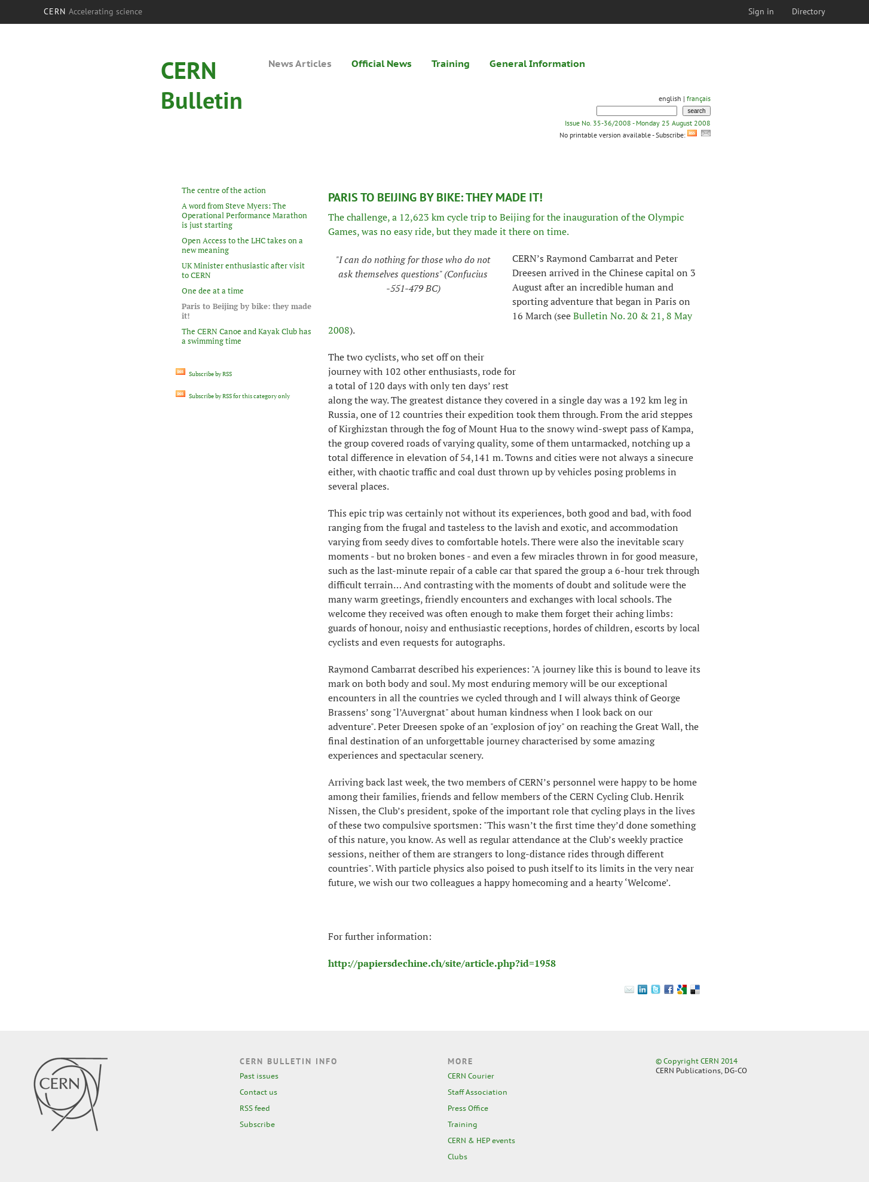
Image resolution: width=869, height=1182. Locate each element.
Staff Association (477, 1092)
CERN (93, 11)
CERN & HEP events (481, 1140)
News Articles (300, 63)
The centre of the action (224, 190)
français (699, 98)
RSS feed (255, 1108)
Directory (808, 11)
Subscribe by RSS (204, 374)
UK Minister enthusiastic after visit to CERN (243, 270)
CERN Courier (471, 1075)
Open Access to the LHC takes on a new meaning (242, 245)
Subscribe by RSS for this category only (233, 396)
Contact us (258, 1092)
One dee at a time (213, 290)
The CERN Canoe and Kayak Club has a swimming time (246, 336)
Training (451, 63)
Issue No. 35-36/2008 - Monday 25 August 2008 (638, 122)
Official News (381, 63)
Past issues (259, 1075)
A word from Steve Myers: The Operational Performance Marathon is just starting (244, 215)
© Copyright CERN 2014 (697, 1060)
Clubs (457, 1156)
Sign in (761, 11)
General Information (537, 63)
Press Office (468, 1108)
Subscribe (257, 1124)
